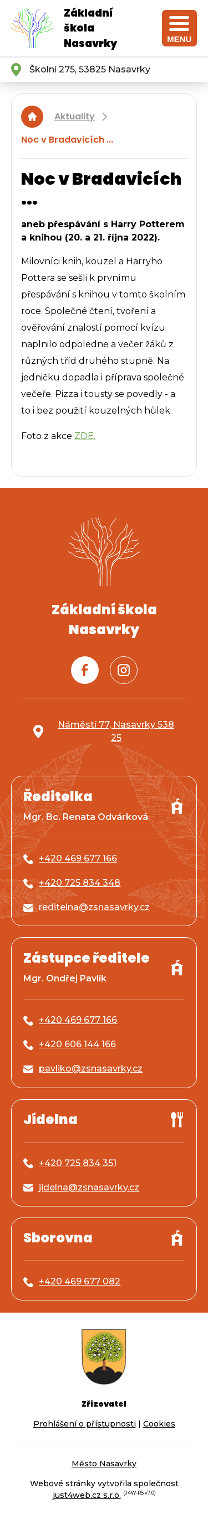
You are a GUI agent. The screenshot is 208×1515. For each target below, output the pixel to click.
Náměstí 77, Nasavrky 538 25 (116, 731)
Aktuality (74, 116)
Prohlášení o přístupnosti (84, 1424)
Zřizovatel (104, 1403)
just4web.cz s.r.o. (87, 1495)
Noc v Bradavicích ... (67, 139)
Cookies (159, 1424)
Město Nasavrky (104, 1464)
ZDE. (84, 436)
